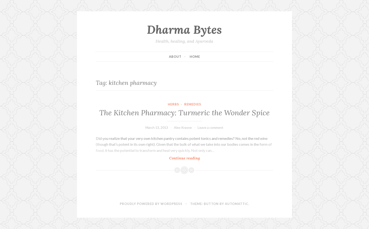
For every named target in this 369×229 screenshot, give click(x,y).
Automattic (236, 204)
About (175, 56)
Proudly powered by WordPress (151, 204)
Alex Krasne (183, 127)
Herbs (173, 104)
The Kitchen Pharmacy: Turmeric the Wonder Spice (184, 112)
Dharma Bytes (184, 29)
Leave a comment (210, 127)
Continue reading (193, 158)
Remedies (192, 104)
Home (195, 56)
